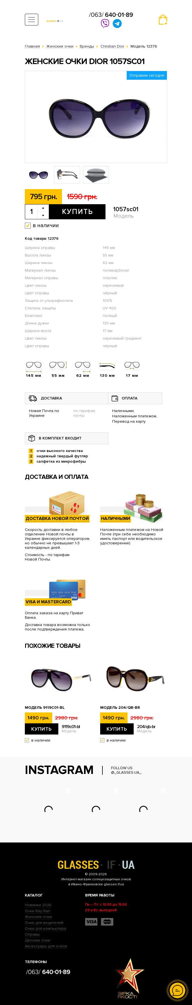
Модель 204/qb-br (120, 707)
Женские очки (38, 916)
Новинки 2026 (38, 905)
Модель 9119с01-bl (45, 707)
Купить (77, 212)
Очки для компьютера (45, 928)
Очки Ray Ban (37, 910)
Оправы (32, 934)
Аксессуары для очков (46, 946)
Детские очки (37, 940)
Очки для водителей (44, 922)
